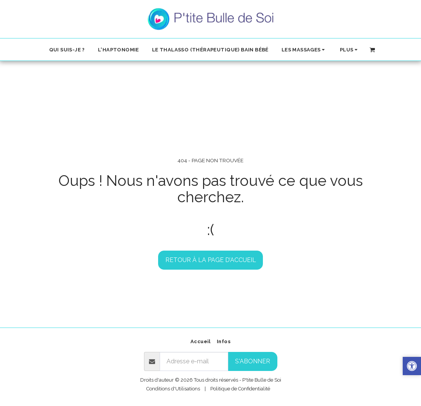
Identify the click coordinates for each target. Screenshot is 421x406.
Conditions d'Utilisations (173, 389)
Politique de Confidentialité (240, 389)
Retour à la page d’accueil (210, 260)
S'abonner (252, 361)
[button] (304, 49)
